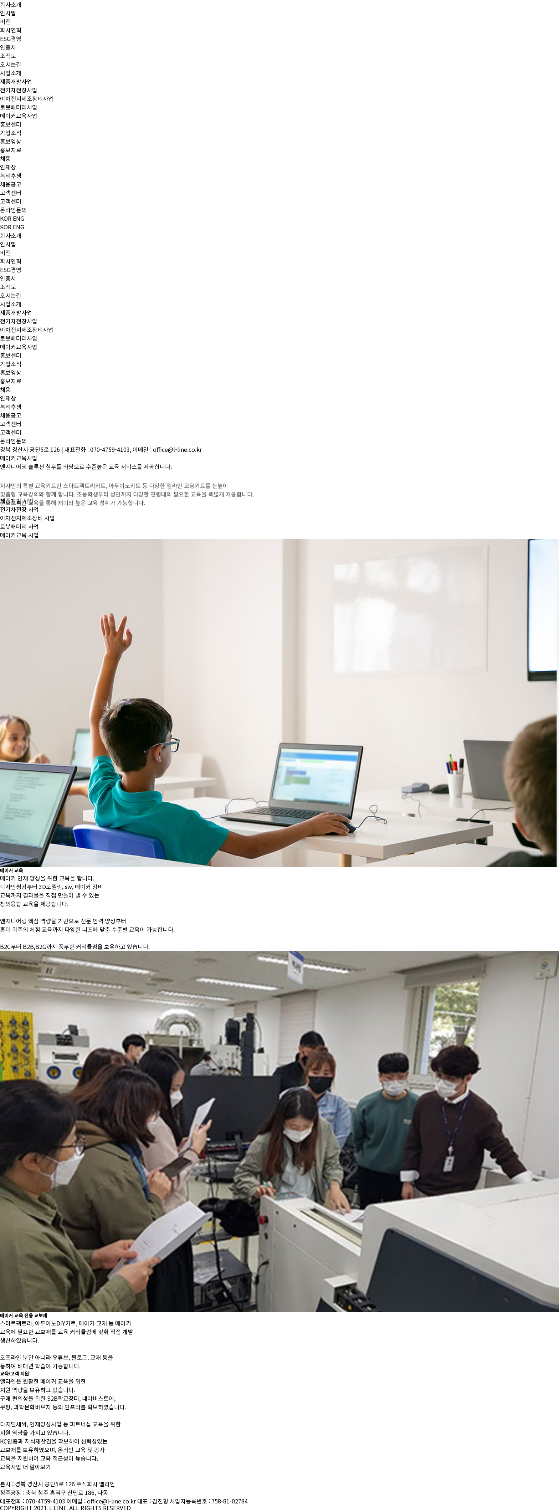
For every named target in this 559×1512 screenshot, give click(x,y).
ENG (18, 218)
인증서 (8, 47)
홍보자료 (10, 149)
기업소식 (10, 132)
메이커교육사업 (18, 115)
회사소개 (10, 4)
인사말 (8, 13)
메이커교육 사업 (19, 535)
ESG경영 (10, 38)
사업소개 (10, 72)
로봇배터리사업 (18, 107)
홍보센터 (10, 124)
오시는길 (10, 64)
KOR (5, 218)
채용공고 (10, 184)
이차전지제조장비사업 (26, 98)
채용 (5, 158)
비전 (5, 21)
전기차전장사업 (18, 90)
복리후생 (10, 175)
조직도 (8, 55)
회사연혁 (10, 30)
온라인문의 (13, 209)
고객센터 (10, 192)
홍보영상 (10, 141)
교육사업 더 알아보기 (25, 1466)
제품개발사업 (16, 81)
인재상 (8, 167)
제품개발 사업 (17, 500)
